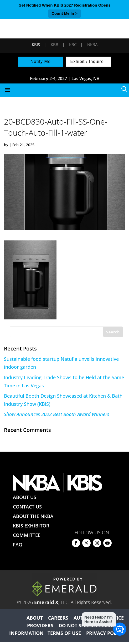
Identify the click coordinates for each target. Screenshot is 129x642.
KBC (72, 44)
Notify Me (40, 61)
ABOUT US (24, 497)
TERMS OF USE (64, 633)
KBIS (36, 44)
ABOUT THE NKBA (33, 516)
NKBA (92, 44)
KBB (54, 44)
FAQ (17, 544)
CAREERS (58, 618)
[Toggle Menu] (64, 90)
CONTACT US (27, 506)
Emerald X (46, 602)
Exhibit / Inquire (87, 61)
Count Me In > (64, 13)
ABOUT (35, 618)
